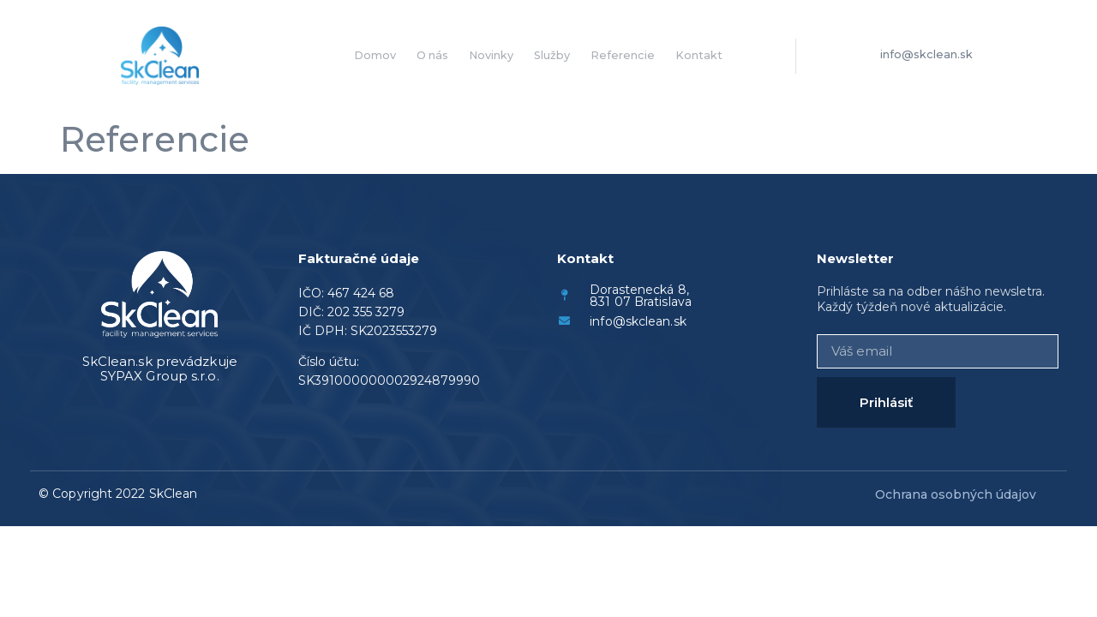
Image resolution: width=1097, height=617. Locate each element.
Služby (552, 55)
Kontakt (698, 55)
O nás (432, 55)
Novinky (491, 55)
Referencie (622, 55)
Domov (375, 55)
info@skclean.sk (926, 54)
